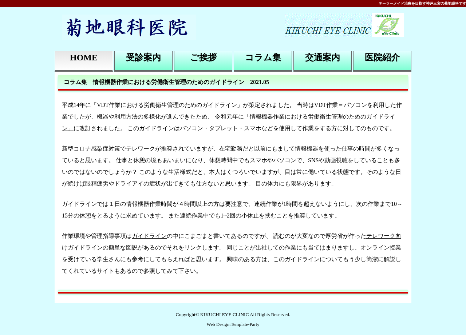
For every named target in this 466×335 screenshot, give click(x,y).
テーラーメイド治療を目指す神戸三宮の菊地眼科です (422, 3)
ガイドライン (149, 236)
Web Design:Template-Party (233, 324)
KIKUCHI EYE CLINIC (224, 314)
